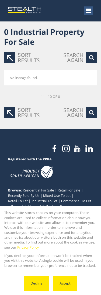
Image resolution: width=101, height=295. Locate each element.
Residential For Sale (38, 190)
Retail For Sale (69, 190)
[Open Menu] (88, 10)
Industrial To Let (44, 200)
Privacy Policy (28, 247)
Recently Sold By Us (23, 195)
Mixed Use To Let (57, 195)
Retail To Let (18, 200)
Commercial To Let (76, 200)
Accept (65, 283)
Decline (36, 283)
